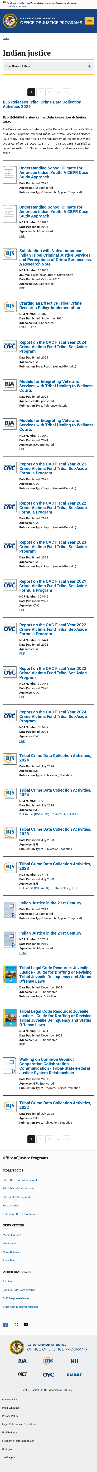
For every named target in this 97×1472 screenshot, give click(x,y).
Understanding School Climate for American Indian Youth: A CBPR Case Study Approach (53, 172)
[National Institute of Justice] (74, 1364)
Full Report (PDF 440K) (34, 814)
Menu (89, 20)
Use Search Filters (18, 66)
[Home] (51, 21)
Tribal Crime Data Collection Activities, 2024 (55, 758)
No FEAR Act (9, 1432)
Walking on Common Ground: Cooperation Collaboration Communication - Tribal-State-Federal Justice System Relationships (54, 1066)
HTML (23, 327)
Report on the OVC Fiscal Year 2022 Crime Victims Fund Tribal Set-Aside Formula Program (53, 508)
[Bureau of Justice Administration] (22, 1363)
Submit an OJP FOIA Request (20, 1214)
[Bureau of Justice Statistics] (48, 1366)
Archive (7, 1281)
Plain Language (11, 1407)
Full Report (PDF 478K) (34, 888)
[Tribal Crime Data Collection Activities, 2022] (10, 1107)
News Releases (12, 1251)
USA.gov (7, 1449)
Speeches (8, 1260)
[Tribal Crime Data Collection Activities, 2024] (10, 759)
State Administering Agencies (20, 1306)
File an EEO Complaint (16, 1197)
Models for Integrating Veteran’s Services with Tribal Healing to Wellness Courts (56, 386)
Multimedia (10, 1243)
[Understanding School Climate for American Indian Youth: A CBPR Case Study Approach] (10, 175)
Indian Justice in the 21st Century (50, 903)
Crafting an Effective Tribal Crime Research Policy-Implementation (50, 305)
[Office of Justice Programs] (10, 20)
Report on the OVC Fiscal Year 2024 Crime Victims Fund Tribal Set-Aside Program (53, 347)
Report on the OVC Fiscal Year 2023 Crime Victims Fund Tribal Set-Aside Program (53, 547)
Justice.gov (8, 1457)
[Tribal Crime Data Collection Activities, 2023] (10, 833)
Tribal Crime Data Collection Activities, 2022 (55, 1105)
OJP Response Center (16, 1298)
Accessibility (9, 1399)
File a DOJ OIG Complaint (18, 1188)
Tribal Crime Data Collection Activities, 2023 (55, 831)
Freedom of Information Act (18, 1440)
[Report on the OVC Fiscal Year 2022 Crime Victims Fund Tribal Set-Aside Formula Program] (10, 507)
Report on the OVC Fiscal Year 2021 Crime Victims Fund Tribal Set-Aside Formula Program (53, 468)
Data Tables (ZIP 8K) (66, 814)
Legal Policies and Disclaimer (19, 1424)
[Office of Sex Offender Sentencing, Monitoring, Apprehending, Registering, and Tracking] (74, 1377)
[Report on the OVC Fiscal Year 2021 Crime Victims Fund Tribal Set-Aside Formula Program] (10, 468)
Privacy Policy (10, 1416)
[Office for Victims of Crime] (48, 1377)
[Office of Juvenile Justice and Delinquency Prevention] (22, 1378)
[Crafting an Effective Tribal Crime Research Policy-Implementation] (10, 307)
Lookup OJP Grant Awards (19, 1290)
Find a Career (11, 1205)
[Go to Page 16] (66, 92)
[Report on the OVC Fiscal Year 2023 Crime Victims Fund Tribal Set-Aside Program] (10, 546)
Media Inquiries (12, 1235)
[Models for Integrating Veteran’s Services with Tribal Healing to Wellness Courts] (10, 385)
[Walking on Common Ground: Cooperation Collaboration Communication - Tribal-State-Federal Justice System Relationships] (9, 1073)
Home (6, 38)
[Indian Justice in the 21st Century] (9, 917)
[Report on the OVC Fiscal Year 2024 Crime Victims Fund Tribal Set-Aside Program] (10, 346)
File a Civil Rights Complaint (20, 1180)
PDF (22, 235)
